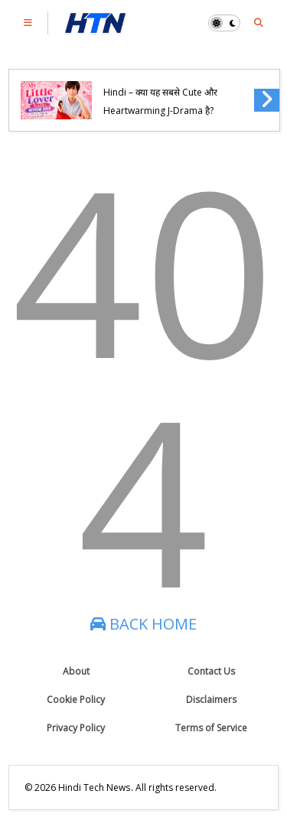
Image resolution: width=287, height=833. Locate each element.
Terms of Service (211, 727)
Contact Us (211, 671)
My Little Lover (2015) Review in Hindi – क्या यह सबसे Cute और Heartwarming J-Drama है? (169, 92)
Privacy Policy (76, 727)
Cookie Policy (76, 699)
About (76, 671)
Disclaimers (211, 699)
